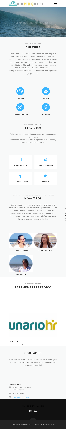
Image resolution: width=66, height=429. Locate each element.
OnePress (37, 424)
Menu (55, 3)
